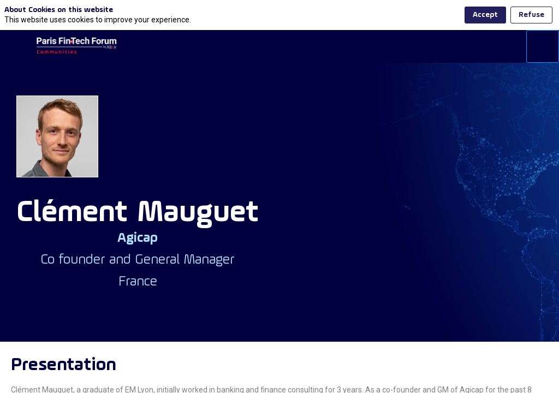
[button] (16, 46)
